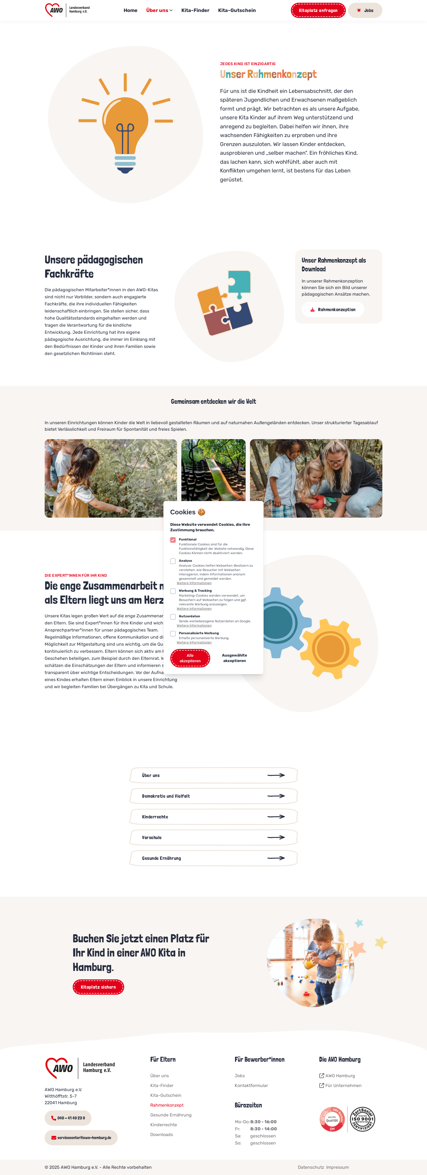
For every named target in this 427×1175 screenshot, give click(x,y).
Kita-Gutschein (237, 10)
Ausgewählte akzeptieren (234, 658)
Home (131, 10)
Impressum (337, 1167)
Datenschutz (311, 1167)
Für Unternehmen (340, 1085)
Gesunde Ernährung (171, 1115)
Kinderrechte (163, 1124)
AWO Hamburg (337, 1076)
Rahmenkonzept (167, 1105)
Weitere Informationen (194, 583)
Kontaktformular (251, 1085)
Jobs (240, 1075)
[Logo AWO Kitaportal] (67, 10)
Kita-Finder (195, 10)
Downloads (161, 1134)
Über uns (159, 10)
